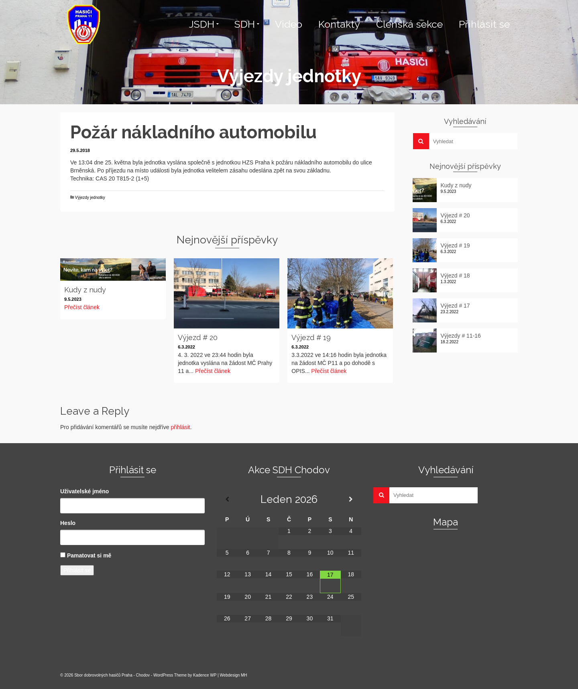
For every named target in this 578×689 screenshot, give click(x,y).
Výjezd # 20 (455, 215)
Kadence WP (204, 675)
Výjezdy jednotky (90, 197)
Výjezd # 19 (455, 245)
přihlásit (180, 427)
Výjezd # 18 (455, 275)
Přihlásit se (77, 570)
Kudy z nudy (456, 185)
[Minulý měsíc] (227, 499)
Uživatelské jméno (84, 491)
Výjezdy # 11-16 (461, 335)
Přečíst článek (82, 307)
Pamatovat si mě (89, 555)
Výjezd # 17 (455, 305)
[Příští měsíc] (351, 499)
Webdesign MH (233, 675)
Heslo (67, 523)
